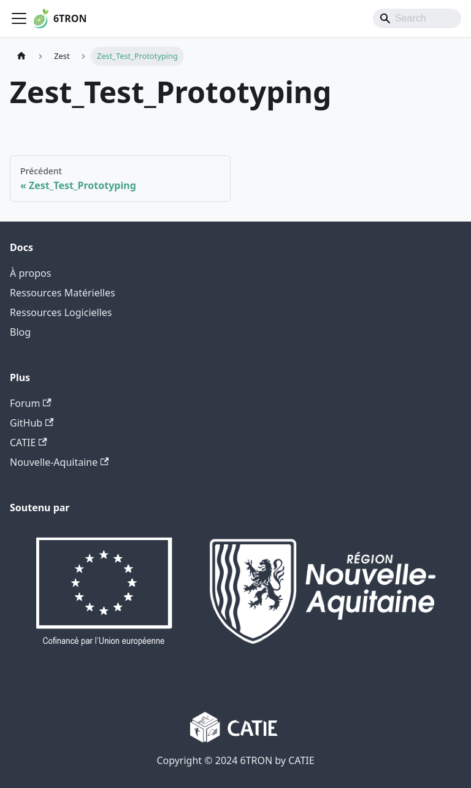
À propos (30, 273)
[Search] (417, 18)
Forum (31, 403)
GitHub (31, 423)
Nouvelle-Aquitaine (59, 462)
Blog (20, 332)
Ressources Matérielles (62, 292)
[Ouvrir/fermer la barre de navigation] (19, 18)
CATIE (28, 442)
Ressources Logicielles (61, 312)
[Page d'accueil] (21, 56)
